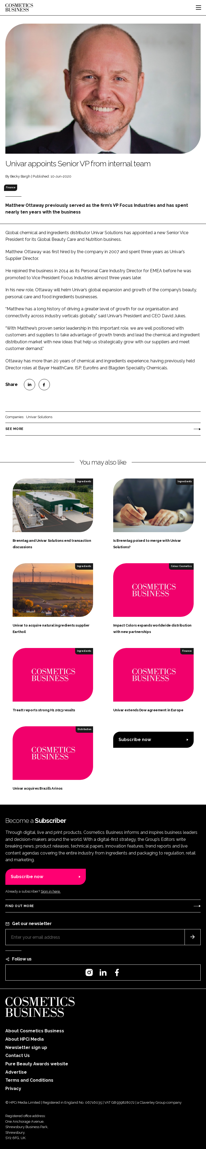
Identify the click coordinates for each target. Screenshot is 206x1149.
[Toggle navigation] (198, 7)
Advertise (16, 1072)
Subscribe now (135, 739)
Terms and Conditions (29, 1080)
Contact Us (17, 1055)
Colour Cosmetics (181, 566)
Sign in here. (51, 891)
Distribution (84, 729)
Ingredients (84, 481)
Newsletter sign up (26, 1047)
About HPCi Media (24, 1039)
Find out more (19, 906)
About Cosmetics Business (34, 1030)
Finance (11, 187)
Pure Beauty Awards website (36, 1063)
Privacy (13, 1088)
